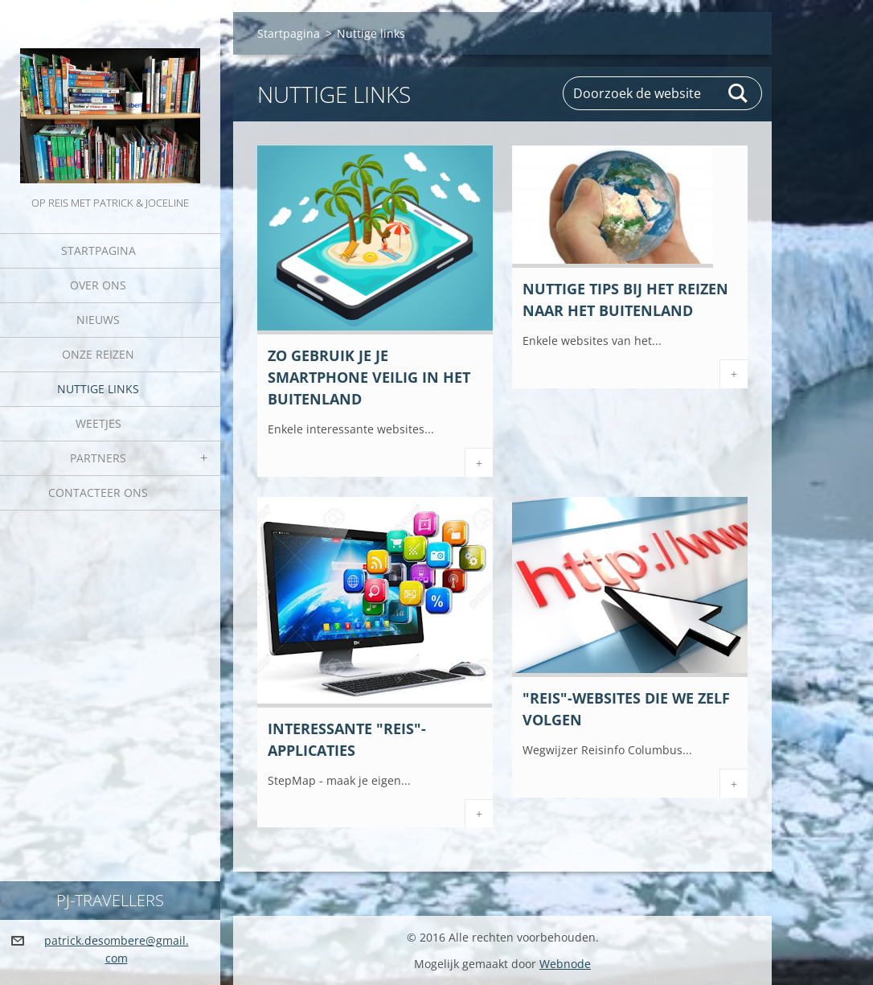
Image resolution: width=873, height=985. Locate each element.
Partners (98, 458)
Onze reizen (98, 354)
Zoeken (738, 93)
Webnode (565, 963)
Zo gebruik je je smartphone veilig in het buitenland (369, 377)
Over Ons (98, 285)
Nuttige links (98, 388)
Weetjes (98, 423)
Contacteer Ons (98, 492)
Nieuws (98, 319)
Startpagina (98, 250)
